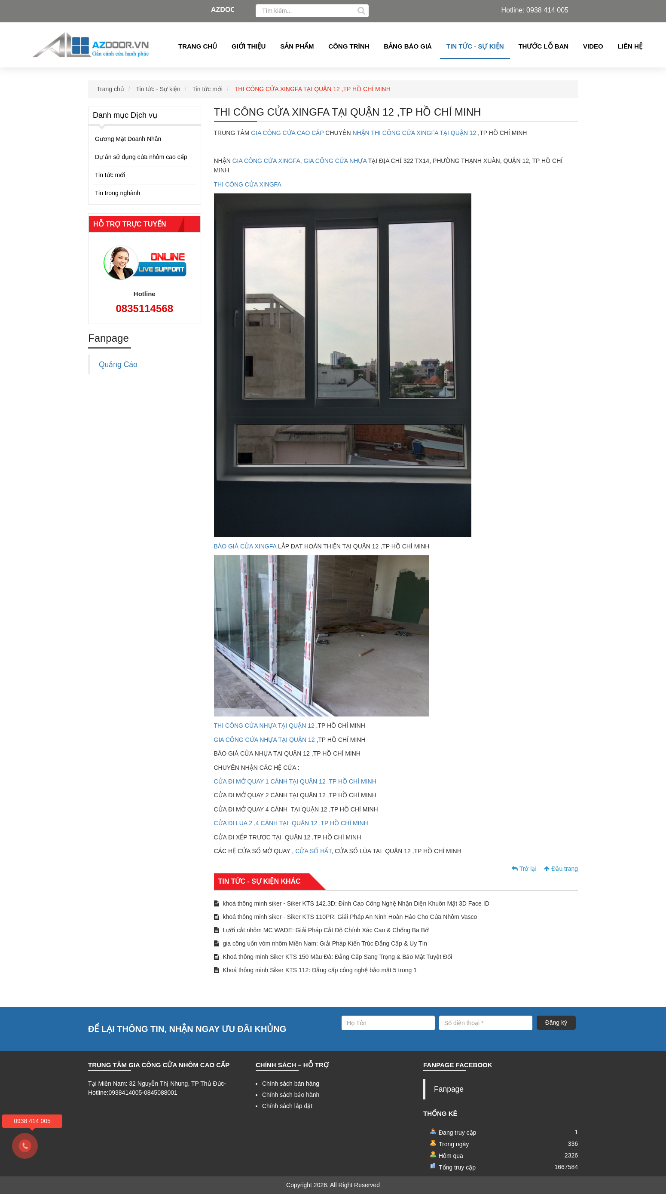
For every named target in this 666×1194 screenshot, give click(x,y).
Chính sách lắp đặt (287, 1105)
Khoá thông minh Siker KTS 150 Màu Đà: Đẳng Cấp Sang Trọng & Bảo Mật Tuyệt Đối (333, 956)
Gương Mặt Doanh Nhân (128, 138)
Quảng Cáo (118, 364)
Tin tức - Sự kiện (475, 46)
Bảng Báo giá (408, 46)
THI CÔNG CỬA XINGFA (248, 184)
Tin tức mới (207, 89)
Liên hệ (630, 46)
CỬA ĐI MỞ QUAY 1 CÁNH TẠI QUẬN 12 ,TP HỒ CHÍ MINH (295, 781)
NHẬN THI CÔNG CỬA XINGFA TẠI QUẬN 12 (414, 132)
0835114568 (144, 308)
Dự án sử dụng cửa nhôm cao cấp (141, 156)
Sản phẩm (297, 46)
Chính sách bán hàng (290, 1083)
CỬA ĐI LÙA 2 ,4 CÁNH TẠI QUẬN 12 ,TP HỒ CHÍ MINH (291, 823)
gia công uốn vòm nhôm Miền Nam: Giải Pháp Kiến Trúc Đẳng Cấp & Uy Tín (321, 943)
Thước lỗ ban (543, 46)
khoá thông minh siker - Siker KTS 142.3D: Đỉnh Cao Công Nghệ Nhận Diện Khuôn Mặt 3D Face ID (351, 903)
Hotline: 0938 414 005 (534, 10)
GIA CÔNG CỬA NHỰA (336, 160)
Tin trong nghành (117, 193)
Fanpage (449, 1089)
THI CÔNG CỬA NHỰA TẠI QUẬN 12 (264, 725)
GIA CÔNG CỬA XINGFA (265, 160)
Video (593, 46)
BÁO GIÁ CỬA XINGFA (246, 546)
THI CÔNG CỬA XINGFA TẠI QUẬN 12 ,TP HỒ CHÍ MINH (313, 89)
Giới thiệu (249, 46)
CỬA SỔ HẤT (312, 851)
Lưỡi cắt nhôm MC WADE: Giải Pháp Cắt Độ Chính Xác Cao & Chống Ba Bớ (321, 930)
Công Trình (348, 46)
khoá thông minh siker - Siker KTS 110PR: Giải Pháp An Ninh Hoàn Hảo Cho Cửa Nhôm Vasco (345, 916)
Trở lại (524, 868)
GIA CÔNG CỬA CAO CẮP (287, 132)
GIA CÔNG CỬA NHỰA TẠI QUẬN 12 (265, 739)
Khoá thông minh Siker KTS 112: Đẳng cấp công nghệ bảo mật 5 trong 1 (315, 970)
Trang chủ (197, 46)
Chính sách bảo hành (290, 1094)
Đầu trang (561, 868)
